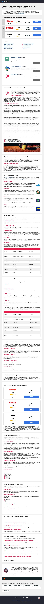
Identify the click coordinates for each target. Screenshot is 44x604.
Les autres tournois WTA (8, 48)
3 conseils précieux (26, 47)
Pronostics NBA (36, 585)
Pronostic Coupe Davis (15, 57)
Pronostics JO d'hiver (7, 585)
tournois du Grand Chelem (9, 177)
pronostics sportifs (21, 13)
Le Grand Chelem (7, 45)
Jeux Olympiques (14, 74)
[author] (3, 7)
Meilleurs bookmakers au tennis (28, 42)
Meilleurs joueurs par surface (28, 44)
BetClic (9, 29)
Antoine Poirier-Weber (15, 565)
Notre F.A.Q (25, 48)
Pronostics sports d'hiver (18, 585)
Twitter (31, 600)
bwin (9, 36)
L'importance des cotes (8, 44)
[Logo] (5, 1)
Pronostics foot (6, 590)
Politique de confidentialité (16, 600)
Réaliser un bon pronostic (8, 42)
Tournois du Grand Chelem (16, 66)
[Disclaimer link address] (25, 598)
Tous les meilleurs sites (27, 45)
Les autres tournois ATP (8, 47)
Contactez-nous (23, 600)
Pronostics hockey (28, 585)
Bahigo (9, 23)
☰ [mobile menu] (42, 1)
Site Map (28, 600)
